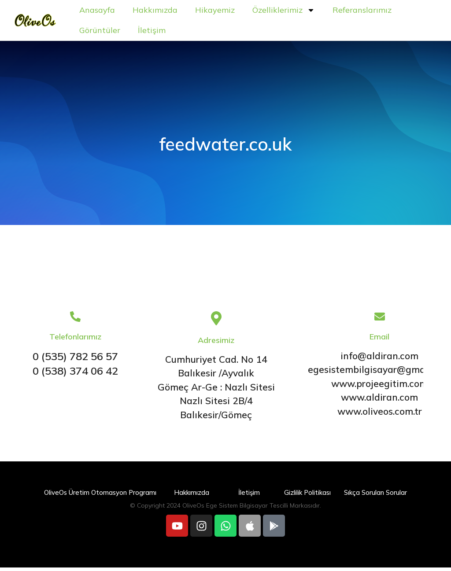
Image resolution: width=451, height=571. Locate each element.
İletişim (261, 32)
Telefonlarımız (75, 340)
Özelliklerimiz (316, 12)
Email (379, 340)
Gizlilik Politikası (307, 496)
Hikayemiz (247, 12)
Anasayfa (130, 12)
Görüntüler (209, 32)
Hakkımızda (187, 12)
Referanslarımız (141, 32)
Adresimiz (216, 344)
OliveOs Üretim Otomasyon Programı (100, 496)
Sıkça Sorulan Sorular (375, 496)
